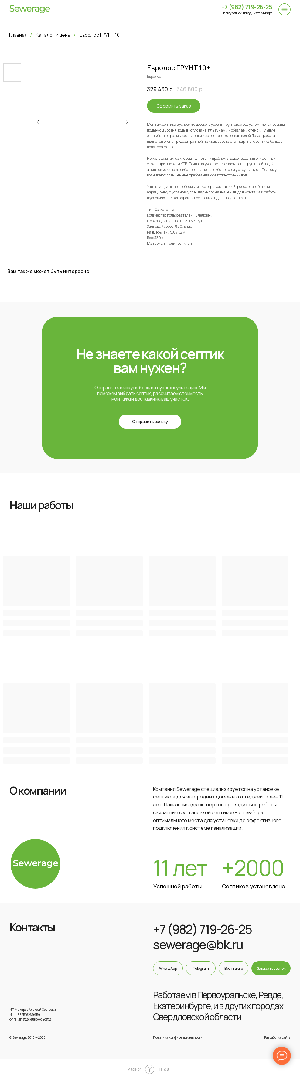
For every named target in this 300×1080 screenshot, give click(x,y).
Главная (18, 35)
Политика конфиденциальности (178, 1037)
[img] (29, 9)
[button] (150, 422)
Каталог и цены (53, 35)
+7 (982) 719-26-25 (246, 7)
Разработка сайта (277, 1037)
